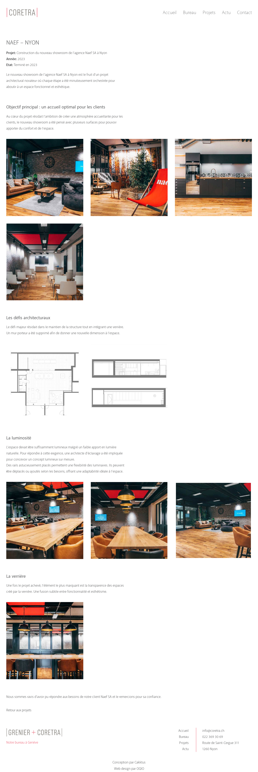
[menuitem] (171, 12)
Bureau (189, 12)
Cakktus (140, 762)
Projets (209, 12)
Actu (226, 12)
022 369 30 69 (212, 737)
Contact (244, 12)
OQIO (140, 769)
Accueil (170, 12)
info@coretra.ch (213, 731)
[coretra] (22, 12)
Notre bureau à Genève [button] (22, 742)
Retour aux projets (18, 710)
